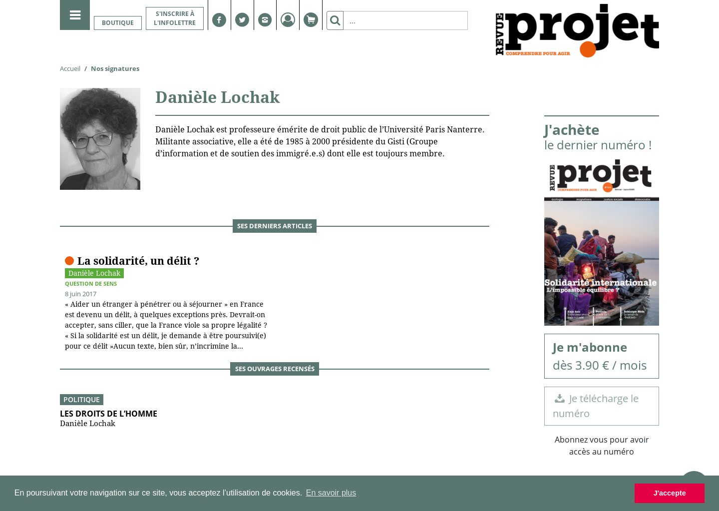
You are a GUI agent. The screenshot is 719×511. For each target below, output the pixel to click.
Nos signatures (115, 68)
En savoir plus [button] (331, 493)
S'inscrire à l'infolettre (175, 18)
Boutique (118, 22)
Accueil (70, 68)
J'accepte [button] (670, 493)
